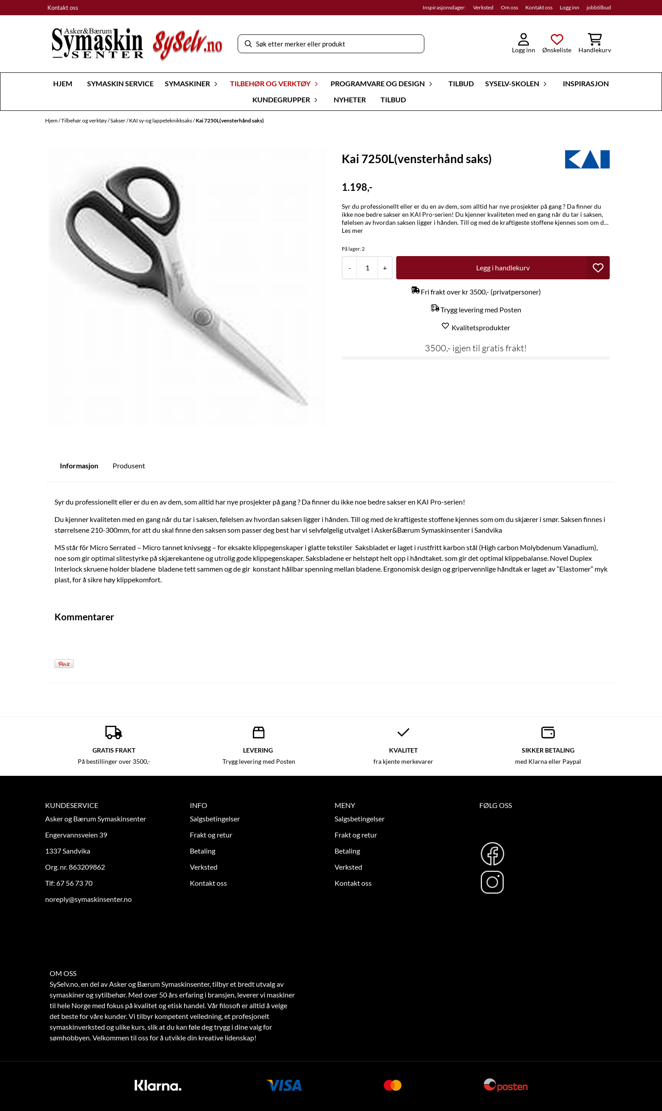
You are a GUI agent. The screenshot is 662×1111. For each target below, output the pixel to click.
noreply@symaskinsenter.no (88, 899)
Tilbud (461, 83)
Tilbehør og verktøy (84, 120)
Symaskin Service (120, 83)
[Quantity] (366, 267)
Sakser (118, 120)
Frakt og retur (211, 834)
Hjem (52, 120)
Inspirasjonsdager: (444, 7)
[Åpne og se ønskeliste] (557, 43)
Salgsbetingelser (215, 818)
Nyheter (350, 99)
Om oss (509, 7)
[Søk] (331, 43)
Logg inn (569, 7)
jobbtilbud (599, 7)
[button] (598, 267)
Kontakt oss (62, 7)
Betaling (202, 850)
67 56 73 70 (74, 883)
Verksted (483, 7)
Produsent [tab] (129, 465)
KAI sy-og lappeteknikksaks (161, 120)
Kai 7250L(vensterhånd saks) (230, 120)
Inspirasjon (586, 83)
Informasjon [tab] (79, 465)
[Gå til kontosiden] (523, 43)
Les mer (352, 230)
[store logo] (136, 44)
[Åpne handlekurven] (595, 43)
